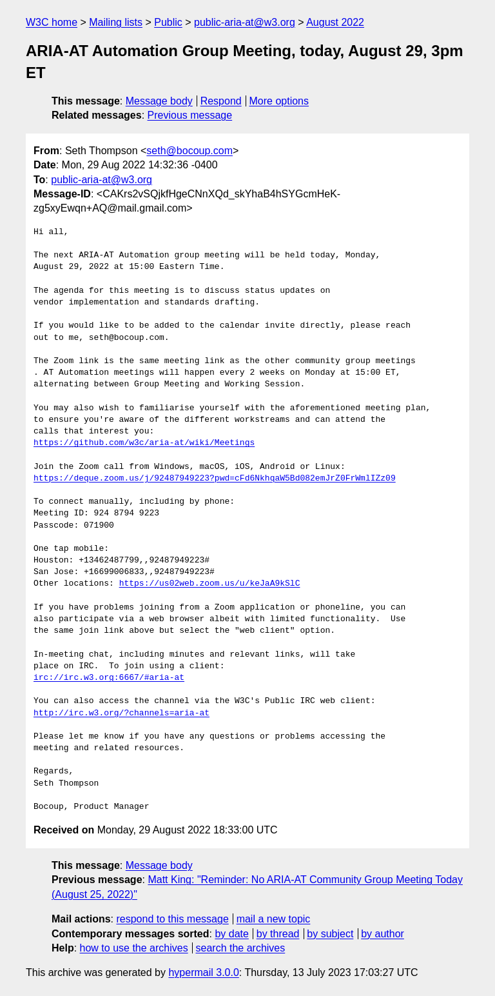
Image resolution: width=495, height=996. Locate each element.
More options (279, 100)
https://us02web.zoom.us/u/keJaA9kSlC (209, 584)
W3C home (51, 22)
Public (168, 22)
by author (382, 933)
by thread (278, 933)
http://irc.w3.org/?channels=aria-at (121, 713)
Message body (159, 100)
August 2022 (335, 22)
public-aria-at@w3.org (244, 22)
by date (231, 933)
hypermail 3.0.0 (203, 972)
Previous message (190, 115)
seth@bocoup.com (189, 150)
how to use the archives (134, 947)
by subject (330, 933)
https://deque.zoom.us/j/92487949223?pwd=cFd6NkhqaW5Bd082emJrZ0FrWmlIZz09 (215, 478)
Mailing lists (115, 22)
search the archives (241, 947)
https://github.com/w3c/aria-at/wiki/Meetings (144, 443)
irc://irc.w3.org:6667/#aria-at (109, 678)
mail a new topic (274, 918)
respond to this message (172, 918)
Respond (221, 100)
